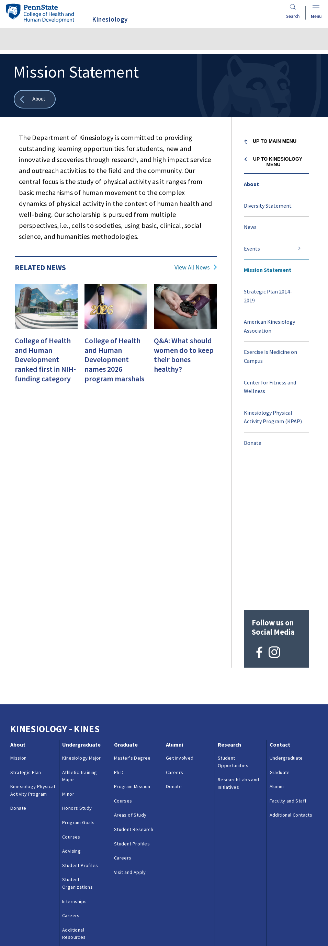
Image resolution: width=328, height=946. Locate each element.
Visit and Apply (78, 812)
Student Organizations (77, 744)
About (251, 184)
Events (252, 248)
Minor (68, 655)
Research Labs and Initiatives (238, 644)
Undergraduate (81, 605)
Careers (71, 776)
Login (51, 926)
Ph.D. (119, 633)
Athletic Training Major (79, 637)
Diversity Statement (268, 205)
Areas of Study (130, 676)
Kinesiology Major (81, 619)
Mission (18, 619)
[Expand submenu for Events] (299, 248)
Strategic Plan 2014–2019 (268, 296)
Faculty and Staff (288, 662)
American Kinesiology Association (269, 326)
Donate (252, 442)
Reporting (135, 911)
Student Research (133, 690)
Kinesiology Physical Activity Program (32, 651)
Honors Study (77, 669)
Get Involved (180, 619)
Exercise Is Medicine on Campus (270, 356)
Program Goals (78, 683)
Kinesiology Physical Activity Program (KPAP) (273, 417)
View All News (192, 267)
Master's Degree (132, 619)
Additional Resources (74, 794)
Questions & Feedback (33, 911)
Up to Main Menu (274, 141)
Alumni (174, 605)
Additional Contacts (291, 676)
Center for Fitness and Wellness (270, 387)
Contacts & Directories (91, 911)
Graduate (126, 605)
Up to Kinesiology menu (277, 161)
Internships (74, 762)
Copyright (25, 926)
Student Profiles (80, 726)
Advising (71, 712)
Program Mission (132, 647)
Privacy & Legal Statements (185, 911)
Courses (71, 698)
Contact (280, 605)
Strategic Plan (25, 633)
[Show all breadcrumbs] (35, 99)
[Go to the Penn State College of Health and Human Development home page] (39, 13)
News (250, 226)
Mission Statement (267, 269)
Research (229, 605)
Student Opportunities (233, 623)
